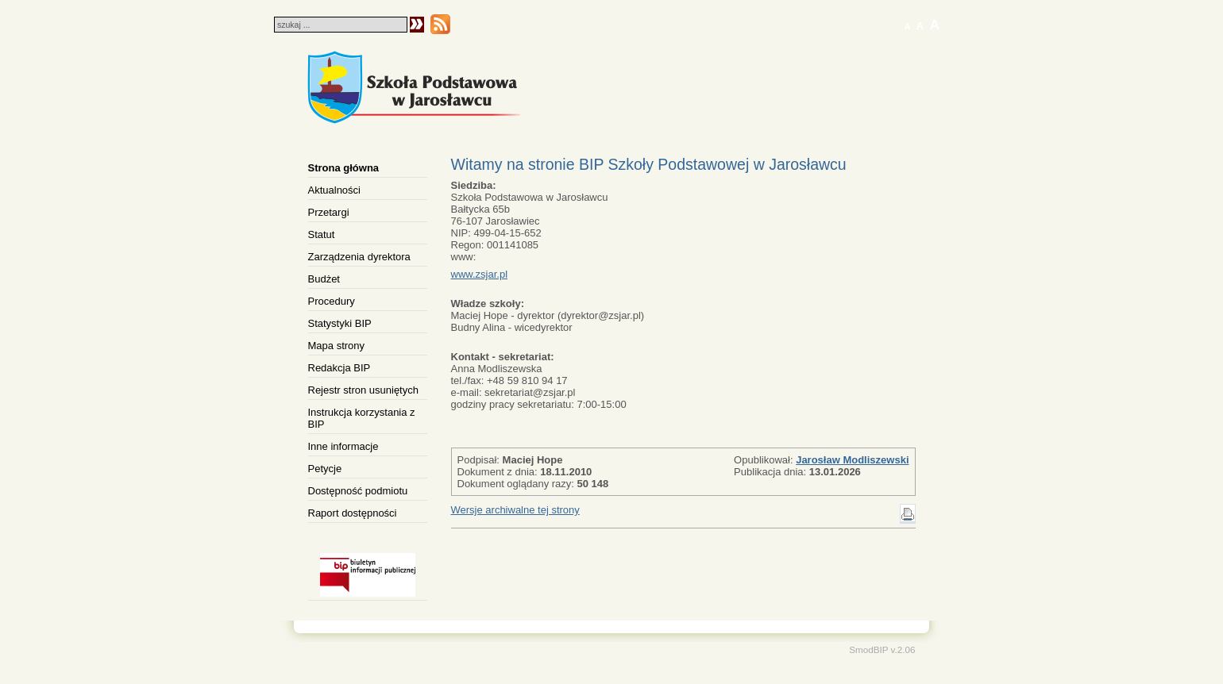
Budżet (324, 279)
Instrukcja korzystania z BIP (361, 418)
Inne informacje (343, 446)
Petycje (325, 469)
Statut (321, 234)
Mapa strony (336, 346)
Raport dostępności (352, 513)
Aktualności (334, 190)
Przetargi (328, 212)
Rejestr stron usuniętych (363, 390)
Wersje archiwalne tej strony (515, 510)
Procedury (331, 301)
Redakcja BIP (339, 368)
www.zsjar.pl (479, 274)
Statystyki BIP (340, 323)
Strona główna (344, 168)
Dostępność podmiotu (358, 491)
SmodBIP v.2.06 (882, 649)
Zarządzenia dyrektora (359, 257)
